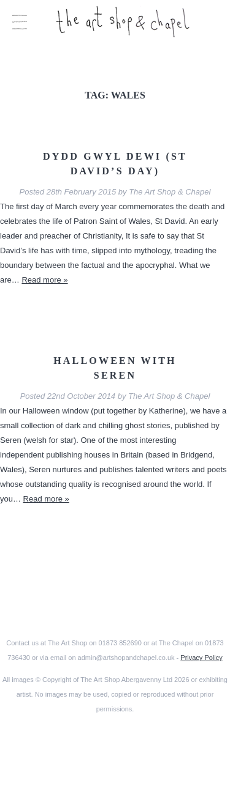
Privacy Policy (201, 657)
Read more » (44, 279)
